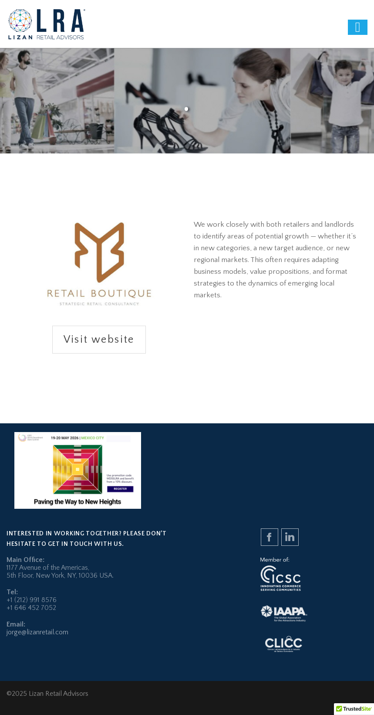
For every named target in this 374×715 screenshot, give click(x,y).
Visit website (99, 339)
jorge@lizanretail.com (37, 632)
